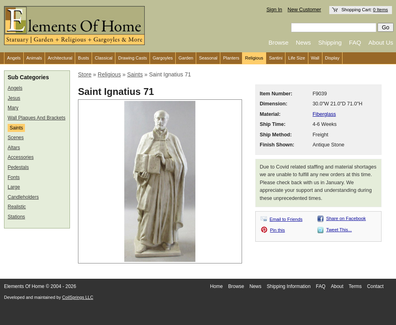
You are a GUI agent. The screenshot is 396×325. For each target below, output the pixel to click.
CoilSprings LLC (77, 297)
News (303, 42)
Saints (16, 128)
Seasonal (208, 58)
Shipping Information (288, 286)
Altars (14, 147)
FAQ (355, 42)
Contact (375, 286)
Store (84, 74)
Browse (279, 42)
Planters (231, 58)
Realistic (17, 207)
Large (14, 187)
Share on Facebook (346, 218)
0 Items (380, 9)
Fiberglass (324, 114)
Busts (83, 58)
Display (332, 58)
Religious (254, 58)
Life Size (296, 58)
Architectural (60, 58)
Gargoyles (163, 58)
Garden (186, 58)
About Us (380, 42)
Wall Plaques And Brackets (37, 118)
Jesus (14, 98)
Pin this (277, 230)
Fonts (14, 177)
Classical (104, 58)
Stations (16, 217)
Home (216, 286)
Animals (34, 58)
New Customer (304, 9)
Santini (276, 58)
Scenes (16, 137)
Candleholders (23, 197)
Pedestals (18, 167)
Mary (13, 108)
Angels (14, 58)
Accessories (21, 157)
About (337, 286)
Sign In (274, 9)
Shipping (330, 42)
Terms (355, 286)
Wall (315, 58)
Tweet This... (339, 229)
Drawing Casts (132, 58)
